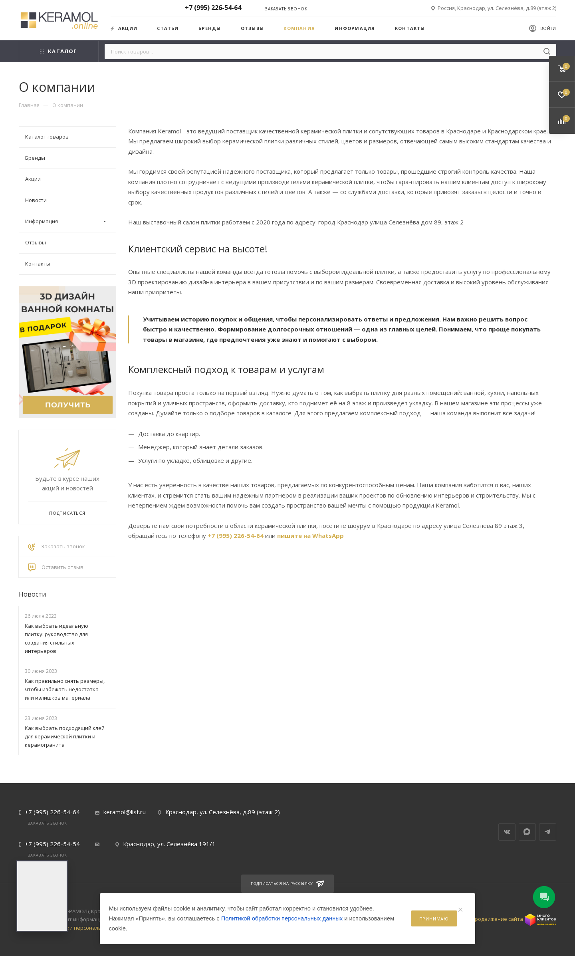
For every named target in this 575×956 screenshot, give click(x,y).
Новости (32, 594)
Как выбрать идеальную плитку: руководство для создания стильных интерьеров (56, 638)
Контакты (410, 28)
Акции (124, 28)
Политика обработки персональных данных (75, 927)
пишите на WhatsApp (310, 535)
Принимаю (434, 919)
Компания (299, 28)
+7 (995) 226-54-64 (236, 535)
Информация (355, 28)
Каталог (58, 51)
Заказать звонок (286, 9)
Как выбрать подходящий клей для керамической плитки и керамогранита (65, 736)
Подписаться (67, 513)
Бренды (209, 28)
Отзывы (252, 28)
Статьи (167, 28)
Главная (29, 105)
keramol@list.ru (124, 812)
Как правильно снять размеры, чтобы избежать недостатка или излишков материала (65, 689)
